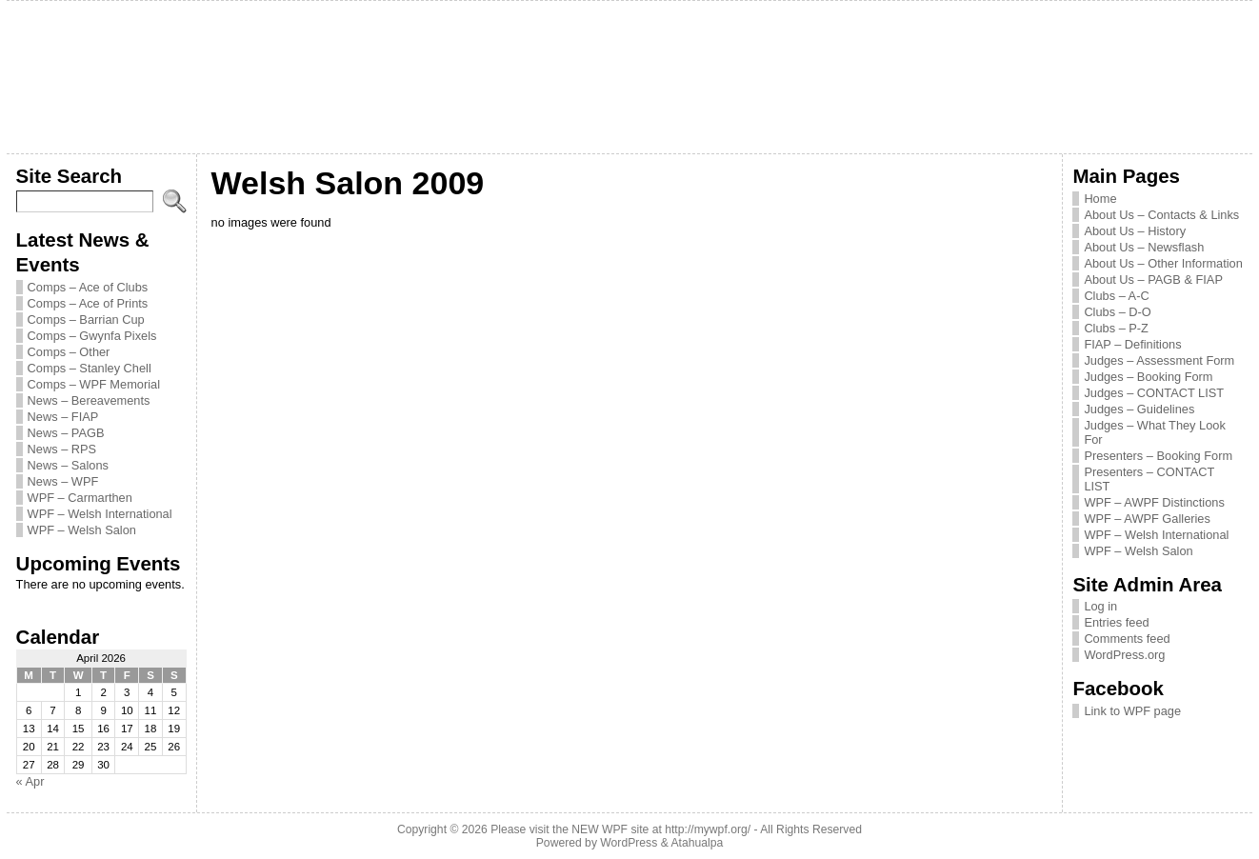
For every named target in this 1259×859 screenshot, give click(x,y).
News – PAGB (66, 433)
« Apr (30, 781)
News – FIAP (63, 417)
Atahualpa (696, 842)
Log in (1100, 606)
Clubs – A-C (1116, 296)
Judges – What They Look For (1154, 432)
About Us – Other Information (1163, 263)
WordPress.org (1124, 655)
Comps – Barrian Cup (86, 319)
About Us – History (1135, 231)
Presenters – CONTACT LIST (1149, 479)
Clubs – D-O (1117, 312)
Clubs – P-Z (1116, 328)
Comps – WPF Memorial (94, 384)
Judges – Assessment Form (1159, 360)
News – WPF (63, 481)
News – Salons (68, 465)
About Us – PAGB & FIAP (1153, 279)
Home (1100, 198)
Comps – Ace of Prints (88, 303)
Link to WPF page (1132, 711)
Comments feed (1126, 638)
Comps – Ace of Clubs (88, 287)
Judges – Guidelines (1139, 409)
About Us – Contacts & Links (1161, 215)
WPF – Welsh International (100, 514)
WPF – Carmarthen (80, 497)
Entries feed (1116, 622)
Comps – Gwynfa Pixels (92, 336)
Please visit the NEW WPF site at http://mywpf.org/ (620, 829)
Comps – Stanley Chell (89, 368)
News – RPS (62, 449)
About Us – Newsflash (1144, 247)
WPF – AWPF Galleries (1147, 518)
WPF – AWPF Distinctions (1154, 502)
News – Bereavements (89, 400)
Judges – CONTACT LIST (1154, 393)
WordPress (628, 842)
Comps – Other (69, 352)
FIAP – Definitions (1132, 344)
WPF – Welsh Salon (82, 530)
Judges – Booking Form (1148, 377)
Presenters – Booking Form (1158, 456)
